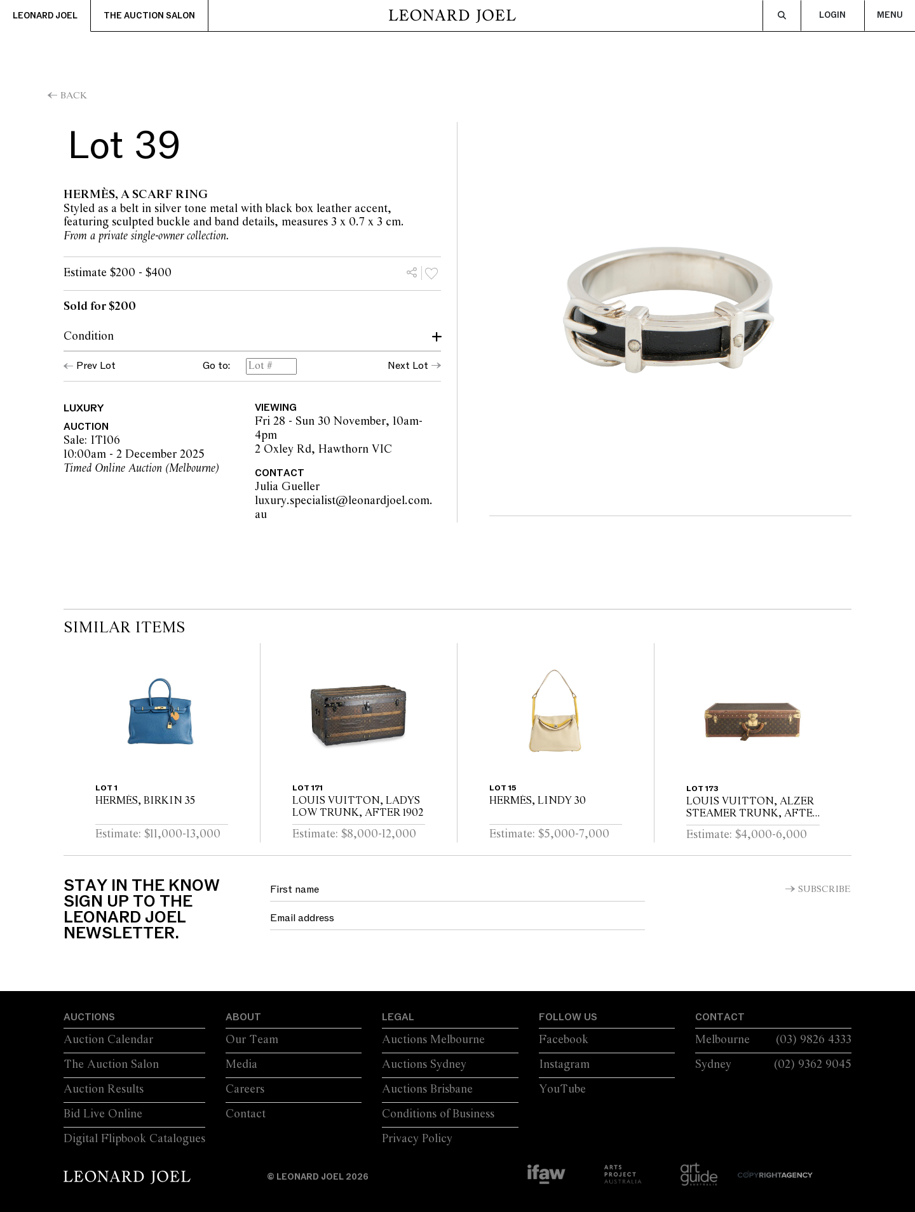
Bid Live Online (103, 1114)
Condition (89, 336)
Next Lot (408, 366)
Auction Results (104, 1089)
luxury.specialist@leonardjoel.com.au (344, 508)
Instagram (564, 1065)
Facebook (563, 1040)
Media (241, 1065)
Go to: (216, 366)
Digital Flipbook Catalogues (134, 1139)
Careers (245, 1089)
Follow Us (568, 1017)
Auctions (89, 1017)
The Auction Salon (149, 16)
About (243, 1017)
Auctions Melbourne (433, 1040)
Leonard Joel (45, 16)
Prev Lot (96, 366)
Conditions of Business (438, 1114)
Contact (246, 1114)
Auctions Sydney (424, 1065)
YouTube (562, 1089)
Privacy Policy (417, 1139)
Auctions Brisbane (427, 1089)
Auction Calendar (108, 1040)
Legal (398, 1017)
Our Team (252, 1040)
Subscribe (824, 889)
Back (73, 96)
